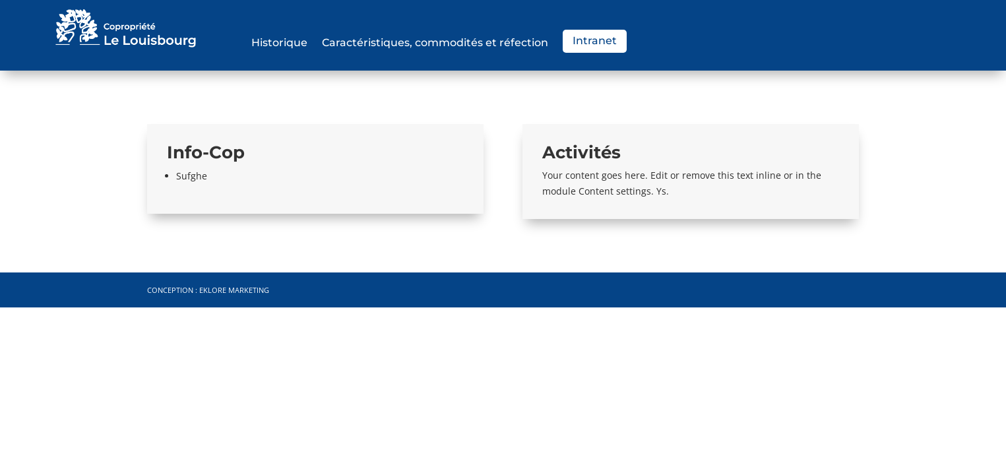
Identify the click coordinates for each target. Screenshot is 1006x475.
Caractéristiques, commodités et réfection (435, 43)
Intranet (595, 40)
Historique (279, 43)
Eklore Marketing (234, 290)
